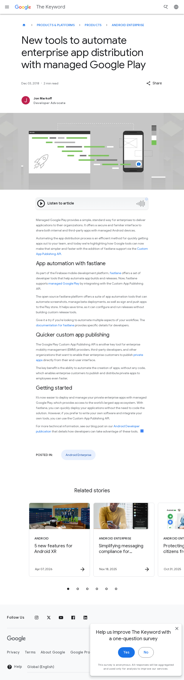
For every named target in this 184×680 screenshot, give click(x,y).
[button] (154, 83)
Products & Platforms (56, 25)
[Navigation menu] (7, 7)
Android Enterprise (128, 25)
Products (93, 25)
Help (14, 667)
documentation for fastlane (55, 325)
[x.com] (49, 617)
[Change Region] (62, 667)
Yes (120, 664)
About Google (53, 652)
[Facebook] (73, 617)
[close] (170, 640)
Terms (30, 652)
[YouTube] (61, 617)
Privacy (13, 652)
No (139, 664)
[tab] (68, 589)
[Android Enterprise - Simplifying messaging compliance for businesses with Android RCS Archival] (124, 539)
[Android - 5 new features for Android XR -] (59, 539)
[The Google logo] (16, 638)
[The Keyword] (24, 25)
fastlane (115, 273)
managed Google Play (63, 283)
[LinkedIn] (85, 617)
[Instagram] (36, 617)
